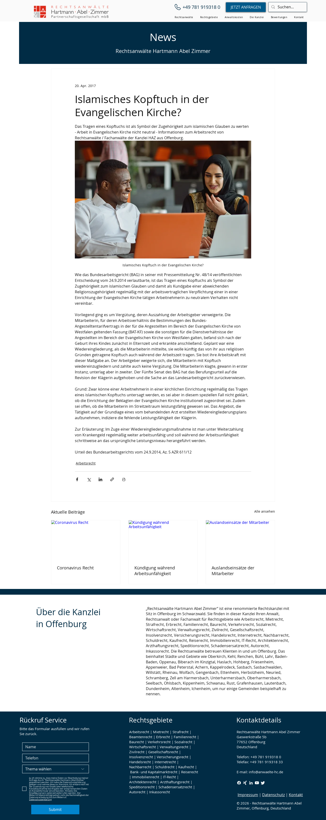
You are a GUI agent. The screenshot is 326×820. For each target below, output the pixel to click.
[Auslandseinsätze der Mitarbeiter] (240, 539)
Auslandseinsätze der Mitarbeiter (233, 570)
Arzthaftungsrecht (174, 781)
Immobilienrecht (145, 776)
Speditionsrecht (142, 786)
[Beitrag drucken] (124, 479)
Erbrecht (163, 736)
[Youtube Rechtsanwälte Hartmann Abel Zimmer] (257, 782)
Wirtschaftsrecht (142, 746)
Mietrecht (161, 731)
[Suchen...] (287, 7)
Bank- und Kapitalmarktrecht (153, 771)
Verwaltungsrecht (174, 746)
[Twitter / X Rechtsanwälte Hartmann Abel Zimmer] (262, 782)
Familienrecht (185, 736)
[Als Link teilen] (112, 479)
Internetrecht (165, 761)
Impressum (248, 794)
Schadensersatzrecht (175, 786)
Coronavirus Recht (75, 568)
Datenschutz (273, 794)
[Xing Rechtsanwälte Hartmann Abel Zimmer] (245, 782)
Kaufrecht (186, 766)
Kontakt (296, 794)
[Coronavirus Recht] (85, 539)
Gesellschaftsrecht (163, 751)
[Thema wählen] (55, 769)
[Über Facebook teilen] (77, 479)
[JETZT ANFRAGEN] (246, 7)
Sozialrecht (183, 741)
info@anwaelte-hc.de (266, 771)
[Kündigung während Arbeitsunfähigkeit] (163, 539)
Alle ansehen (264, 511)
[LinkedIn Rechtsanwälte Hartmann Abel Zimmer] (251, 782)
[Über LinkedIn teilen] (100, 479)
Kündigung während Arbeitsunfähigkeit (154, 570)
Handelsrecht (140, 761)
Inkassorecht (159, 791)
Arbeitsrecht (86, 463)
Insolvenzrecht (141, 756)
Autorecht (137, 791)
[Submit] (55, 809)
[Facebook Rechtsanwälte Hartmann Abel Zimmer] (239, 782)
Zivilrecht (136, 751)
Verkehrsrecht (159, 741)
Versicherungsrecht (172, 756)
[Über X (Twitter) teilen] (89, 479)
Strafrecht (180, 731)
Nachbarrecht (140, 766)
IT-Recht (169, 776)
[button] (184, 17)
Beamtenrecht (140, 736)
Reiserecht (189, 771)
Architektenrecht (142, 781)
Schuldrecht (164, 766)
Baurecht (136, 741)
